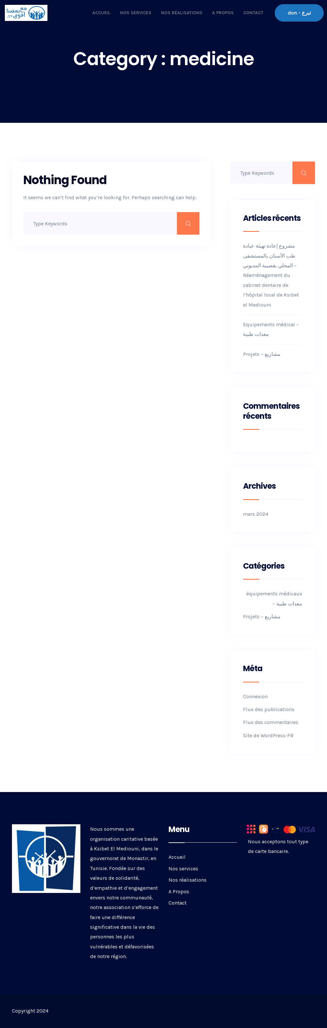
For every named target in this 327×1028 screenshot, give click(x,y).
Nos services (135, 12)
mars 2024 (255, 514)
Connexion (255, 696)
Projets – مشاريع (262, 354)
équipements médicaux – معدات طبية (274, 598)
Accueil (101, 12)
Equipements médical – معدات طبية (271, 329)
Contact (253, 12)
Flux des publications (268, 709)
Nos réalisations (181, 12)
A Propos (223, 12)
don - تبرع (299, 13)
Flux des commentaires (270, 722)
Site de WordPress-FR (268, 735)
